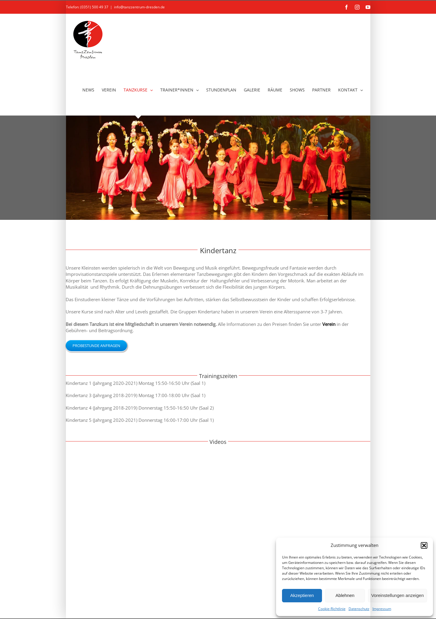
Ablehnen (344, 595)
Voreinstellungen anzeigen (397, 595)
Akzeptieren (302, 595)
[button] (424, 545)
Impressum (381, 608)
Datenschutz (359, 608)
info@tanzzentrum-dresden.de (139, 7)
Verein (328, 324)
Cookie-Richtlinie (332, 608)
